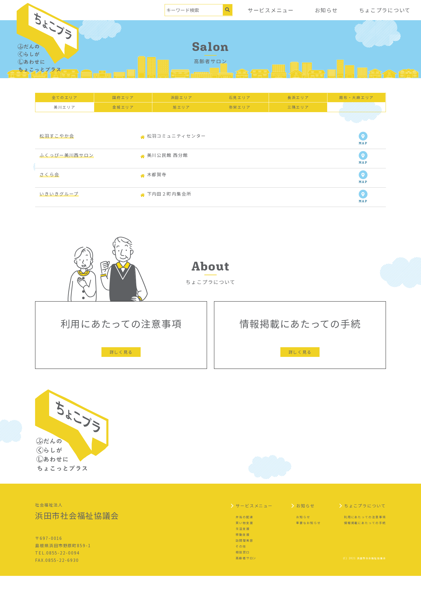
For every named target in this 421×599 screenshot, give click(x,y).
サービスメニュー (269, 10)
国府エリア (123, 98)
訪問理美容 (244, 563)
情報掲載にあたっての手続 (365, 546)
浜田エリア (181, 98)
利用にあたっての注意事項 (365, 540)
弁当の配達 (244, 540)
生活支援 (243, 552)
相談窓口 (243, 575)
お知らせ (325, 10)
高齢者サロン (246, 581)
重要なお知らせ (308, 546)
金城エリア (123, 110)
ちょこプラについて (384, 10)
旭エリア (181, 110)
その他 (241, 569)
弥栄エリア (240, 110)
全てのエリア (64, 98)
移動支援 (243, 557)
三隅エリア (298, 110)
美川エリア (64, 110)
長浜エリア (298, 98)
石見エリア (240, 98)
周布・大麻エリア (356, 98)
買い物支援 (244, 546)
